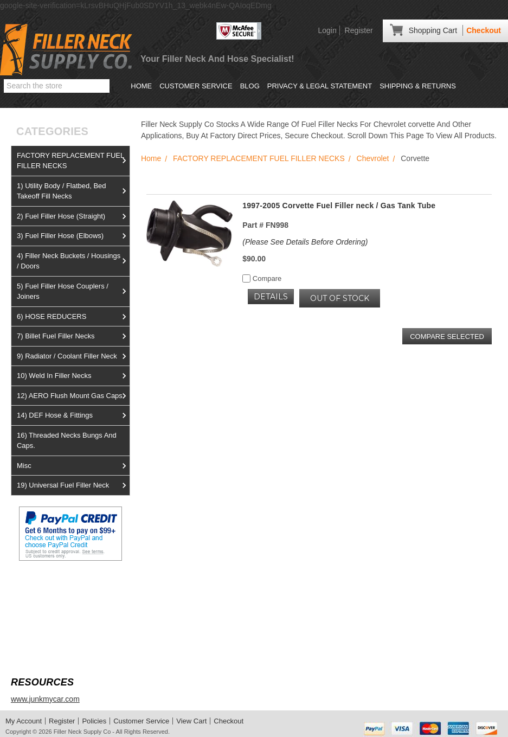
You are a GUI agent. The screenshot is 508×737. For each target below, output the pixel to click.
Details (271, 297)
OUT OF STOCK (339, 298)
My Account (23, 721)
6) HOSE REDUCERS (73, 316)
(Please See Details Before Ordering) (305, 242)
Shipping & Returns (418, 86)
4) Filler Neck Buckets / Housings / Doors (73, 261)
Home (141, 86)
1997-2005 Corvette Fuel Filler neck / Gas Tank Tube (338, 205)
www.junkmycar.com (45, 699)
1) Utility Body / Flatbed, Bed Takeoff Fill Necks (73, 191)
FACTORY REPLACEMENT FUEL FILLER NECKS (73, 160)
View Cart (191, 721)
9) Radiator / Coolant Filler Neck (73, 356)
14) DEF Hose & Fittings (73, 415)
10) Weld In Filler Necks (73, 375)
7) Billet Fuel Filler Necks (73, 336)
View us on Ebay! (40, 586)
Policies (94, 721)
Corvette (415, 158)
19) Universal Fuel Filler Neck (73, 485)
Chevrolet (373, 158)
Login (327, 30)
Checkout (483, 30)
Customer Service (195, 86)
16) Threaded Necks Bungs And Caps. (67, 440)
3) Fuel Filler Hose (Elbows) (73, 235)
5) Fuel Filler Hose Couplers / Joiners (73, 291)
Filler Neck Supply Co (82, 731)
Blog (250, 86)
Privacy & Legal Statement (319, 86)
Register (359, 30)
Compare (261, 278)
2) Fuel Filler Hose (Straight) (73, 216)
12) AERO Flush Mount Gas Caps (73, 395)
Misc (73, 465)
